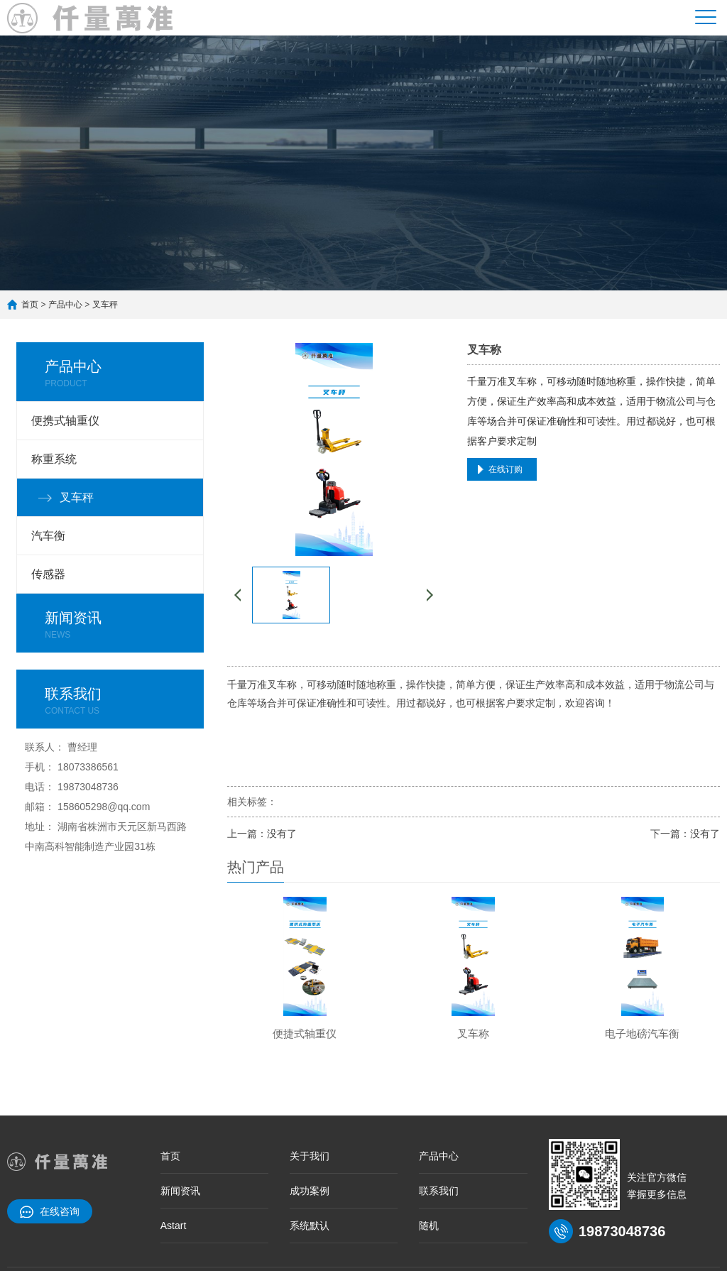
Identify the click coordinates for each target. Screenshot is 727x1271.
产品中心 (65, 305)
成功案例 (309, 1190)
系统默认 (309, 1225)
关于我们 (309, 1156)
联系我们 (439, 1190)
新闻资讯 (180, 1190)
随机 (429, 1225)
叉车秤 (105, 305)
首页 (29, 305)
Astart (173, 1225)
